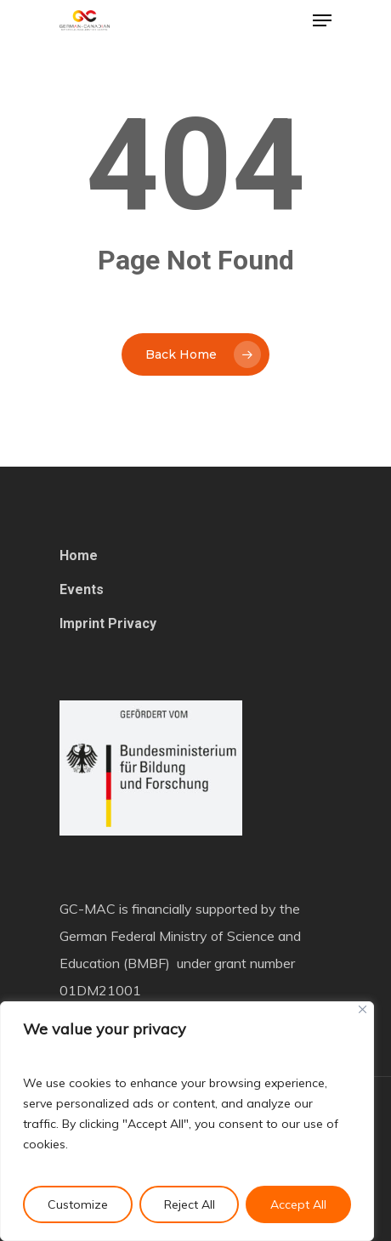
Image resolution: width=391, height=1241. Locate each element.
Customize (78, 1204)
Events (82, 589)
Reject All (189, 1204)
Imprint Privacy (108, 623)
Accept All (298, 1204)
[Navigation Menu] (322, 20)
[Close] (362, 1009)
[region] (187, 1121)
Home (79, 555)
